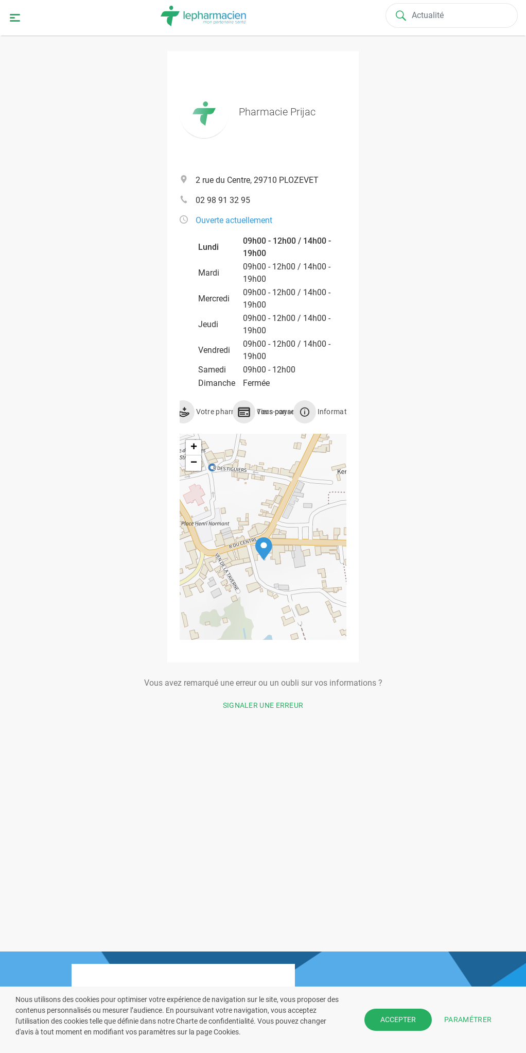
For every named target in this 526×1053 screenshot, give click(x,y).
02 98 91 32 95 (223, 200)
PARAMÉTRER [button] (468, 1019)
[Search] (452, 15)
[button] (263, 549)
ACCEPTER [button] (398, 1019)
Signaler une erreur (263, 705)
